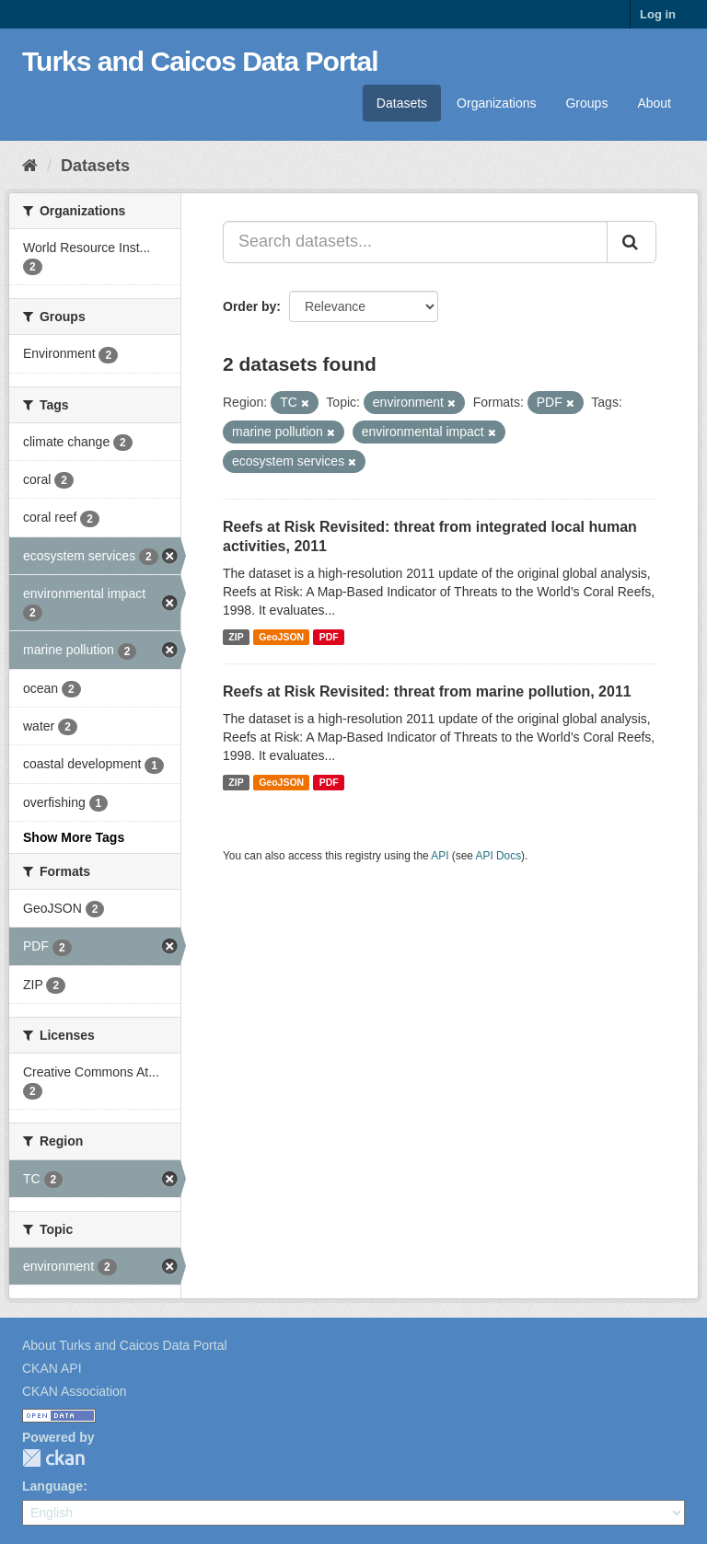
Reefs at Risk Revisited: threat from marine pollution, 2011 (427, 691)
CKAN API (52, 1368)
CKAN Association (74, 1391)
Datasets (402, 103)
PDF (329, 636)
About (654, 103)
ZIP (235, 636)
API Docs (499, 855)
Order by (249, 306)
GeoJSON (281, 636)
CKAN (53, 1458)
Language (52, 1486)
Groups (586, 103)
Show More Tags (73, 837)
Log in (658, 14)
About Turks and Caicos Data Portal (124, 1345)
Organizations (496, 103)
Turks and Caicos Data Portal (200, 61)
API (439, 855)
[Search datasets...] (415, 242)
